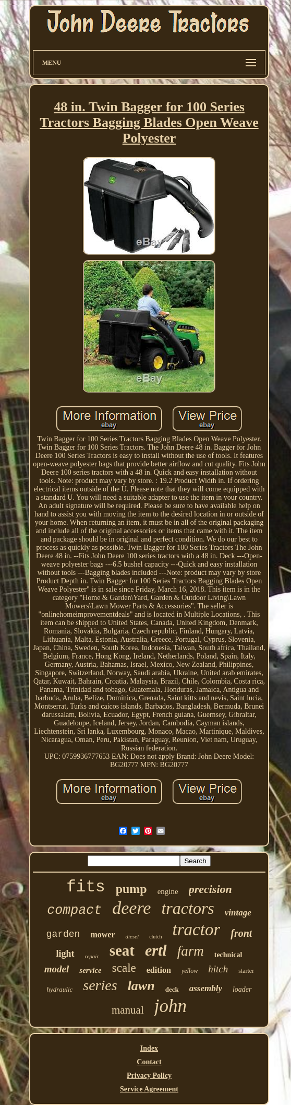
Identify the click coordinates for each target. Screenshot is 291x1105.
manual (128, 1010)
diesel (132, 936)
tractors (187, 908)
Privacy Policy (149, 1075)
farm (190, 951)
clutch (155, 936)
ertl (156, 950)
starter (246, 970)
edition (159, 970)
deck (172, 989)
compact (74, 910)
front (241, 933)
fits (85, 887)
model (56, 968)
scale (124, 967)
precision (210, 889)
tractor (197, 929)
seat (122, 950)
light (65, 953)
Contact (149, 1062)
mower (102, 934)
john (170, 1006)
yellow (189, 970)
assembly (205, 988)
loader (242, 989)
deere (131, 908)
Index (149, 1048)
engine (167, 891)
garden (63, 934)
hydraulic (59, 989)
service (90, 970)
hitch (218, 968)
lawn (141, 985)
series (100, 985)
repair (92, 956)
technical (228, 955)
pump (131, 889)
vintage (238, 913)
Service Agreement (149, 1089)
